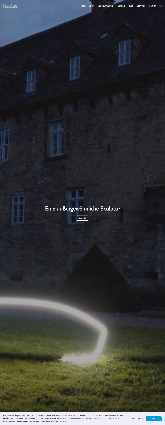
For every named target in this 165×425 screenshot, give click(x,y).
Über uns (141, 6)
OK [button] (153, 419)
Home (83, 6)
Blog (131, 6)
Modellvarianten (105, 6)
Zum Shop (82, 218)
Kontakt (152, 6)
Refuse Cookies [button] (137, 419)
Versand (121, 6)
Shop (91, 6)
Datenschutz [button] (65, 421)
